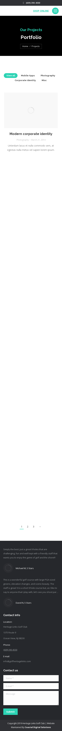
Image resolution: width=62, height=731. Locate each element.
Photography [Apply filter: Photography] (48, 75)
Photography (23, 139)
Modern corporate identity (31, 134)
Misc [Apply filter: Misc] (44, 80)
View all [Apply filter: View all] (10, 75)
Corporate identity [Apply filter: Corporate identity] (25, 80)
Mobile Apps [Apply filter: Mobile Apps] (28, 75)
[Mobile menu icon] (55, 11)
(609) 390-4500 (33, 2)
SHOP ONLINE (41, 10)
